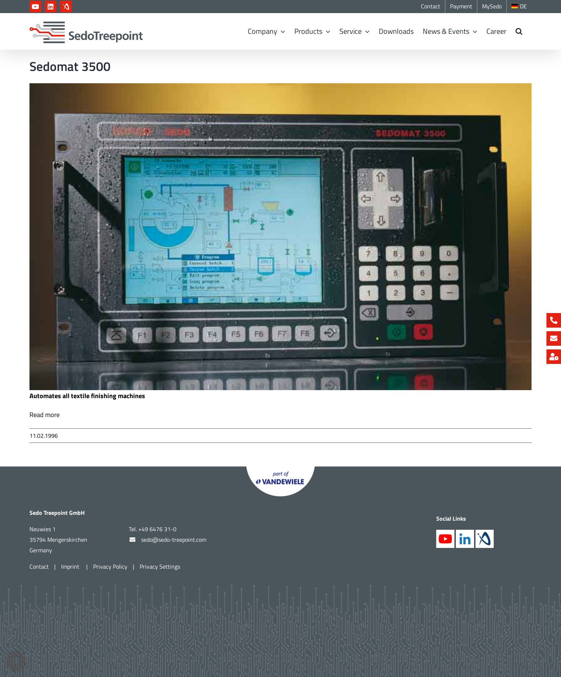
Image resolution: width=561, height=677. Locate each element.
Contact (39, 566)
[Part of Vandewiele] (280, 469)
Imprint (71, 566)
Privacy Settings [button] (160, 566)
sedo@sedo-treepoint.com (173, 539)
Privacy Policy (110, 566)
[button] (519, 31)
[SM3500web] (280, 236)
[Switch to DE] (519, 6)
